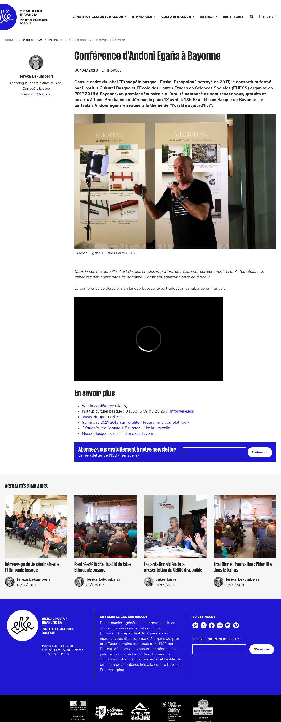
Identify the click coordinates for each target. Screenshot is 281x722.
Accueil (10, 40)
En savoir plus (112, 670)
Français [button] (266, 16)
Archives (55, 40)
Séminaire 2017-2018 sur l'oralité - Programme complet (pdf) (135, 422)
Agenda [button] (207, 17)
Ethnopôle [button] (142, 17)
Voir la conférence (98, 406)
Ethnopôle (111, 70)
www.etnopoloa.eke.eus (104, 417)
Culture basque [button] (176, 17)
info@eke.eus (182, 411)
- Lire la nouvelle (126, 428)
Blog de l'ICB (32, 40)
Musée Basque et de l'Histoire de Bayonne (119, 434)
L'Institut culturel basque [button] (98, 17)
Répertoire (233, 17)
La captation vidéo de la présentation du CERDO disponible (173, 567)
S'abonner (260, 452)
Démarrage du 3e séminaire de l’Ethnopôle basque (32, 567)
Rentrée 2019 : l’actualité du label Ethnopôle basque (102, 567)
